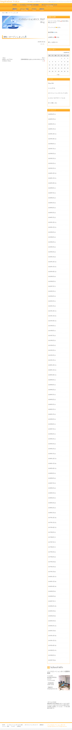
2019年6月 (51, 434)
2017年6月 (51, 547)
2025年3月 (51, 163)
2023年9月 (51, 232)
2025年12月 (51, 134)
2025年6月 (51, 153)
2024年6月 (51, 197)
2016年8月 (51, 596)
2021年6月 (51, 340)
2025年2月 (51, 168)
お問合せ (42, 9)
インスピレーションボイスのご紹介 (29, 5)
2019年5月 (51, 439)
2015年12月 (51, 635)
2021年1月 (51, 360)
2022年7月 (51, 286)
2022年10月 (51, 271)
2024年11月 (51, 178)
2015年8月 (51, 655)
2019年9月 (51, 419)
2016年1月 (51, 630)
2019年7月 (51, 429)
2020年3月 (51, 404)
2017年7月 (51, 542)
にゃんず (50, 88)
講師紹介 (15, 9)
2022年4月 (51, 296)
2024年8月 (51, 188)
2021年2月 (51, 355)
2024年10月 (51, 183)
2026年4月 (51, 114)
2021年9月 (51, 325)
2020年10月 (51, 375)
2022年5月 (51, 291)
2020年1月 (51, 414)
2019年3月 (51, 443)
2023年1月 (51, 256)
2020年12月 (51, 365)
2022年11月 (51, 266)
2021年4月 (51, 345)
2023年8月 (51, 237)
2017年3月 (51, 561)
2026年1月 (51, 129)
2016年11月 (51, 581)
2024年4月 (51, 207)
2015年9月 (51, 650)
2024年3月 (51, 212)
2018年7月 (51, 483)
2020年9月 (51, 379)
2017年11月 (51, 522)
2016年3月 (51, 620)
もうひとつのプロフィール (55, 98)
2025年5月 (51, 158)
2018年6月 (51, 488)
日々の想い (51, 103)
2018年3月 (51, 502)
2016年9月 (51, 591)
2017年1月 (51, 571)
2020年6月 (51, 389)
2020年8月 (51, 384)
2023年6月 (51, 242)
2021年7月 (51, 335)
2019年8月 (51, 424)
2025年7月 (51, 148)
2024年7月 (51, 193)
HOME (14, 5)
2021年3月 (51, 350)
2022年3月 (51, 301)
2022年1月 (51, 306)
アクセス (34, 9)
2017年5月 (51, 552)
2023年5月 (51, 247)
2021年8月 (51, 330)
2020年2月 (51, 409)
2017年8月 (51, 537)
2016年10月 (51, 586)
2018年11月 (51, 463)
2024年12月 (51, 173)
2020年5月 (51, 394)
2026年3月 (51, 119)
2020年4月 (51, 399)
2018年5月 (51, 493)
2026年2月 (51, 124)
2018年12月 (51, 458)
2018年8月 (51, 478)
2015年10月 (51, 645)
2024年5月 (51, 202)
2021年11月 (51, 316)
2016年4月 (51, 616)
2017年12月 (51, 517)
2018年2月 (51, 507)
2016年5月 (51, 611)
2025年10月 (51, 138)
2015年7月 (51, 660)
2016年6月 (51, 606)
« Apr (58, 74)
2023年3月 (51, 252)
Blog (49, 83)
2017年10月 (51, 527)
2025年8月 (51, 143)
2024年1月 (51, 217)
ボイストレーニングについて (49, 5)
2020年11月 (51, 370)
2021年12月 (51, 311)
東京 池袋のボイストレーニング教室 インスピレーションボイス (11, 1)
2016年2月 (51, 625)
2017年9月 (51, 532)
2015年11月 (51, 640)
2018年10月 (51, 468)
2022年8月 (51, 281)
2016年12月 (51, 576)
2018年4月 (51, 498)
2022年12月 (51, 261)
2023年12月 (51, 222)
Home (3, 12)
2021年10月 (51, 320)
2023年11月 (51, 227)
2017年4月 (51, 557)
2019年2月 (51, 448)
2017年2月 (51, 566)
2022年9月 (51, 276)
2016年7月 (51, 601)
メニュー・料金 (24, 9)
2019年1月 (51, 453)
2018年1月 (51, 512)
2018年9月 (51, 473)
